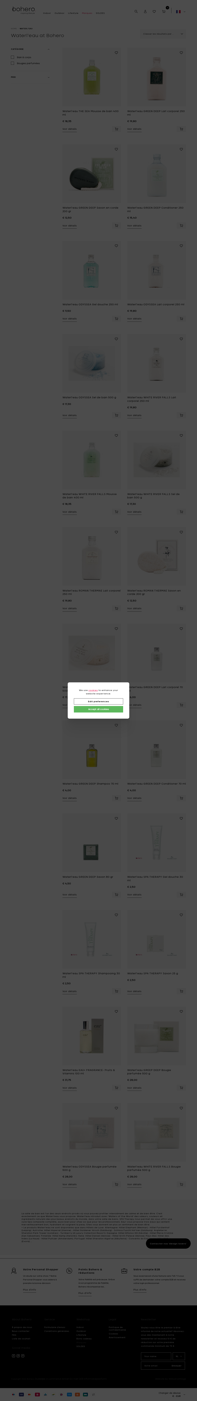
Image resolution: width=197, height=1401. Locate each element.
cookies (93, 690)
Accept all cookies (98, 709)
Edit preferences (98, 701)
